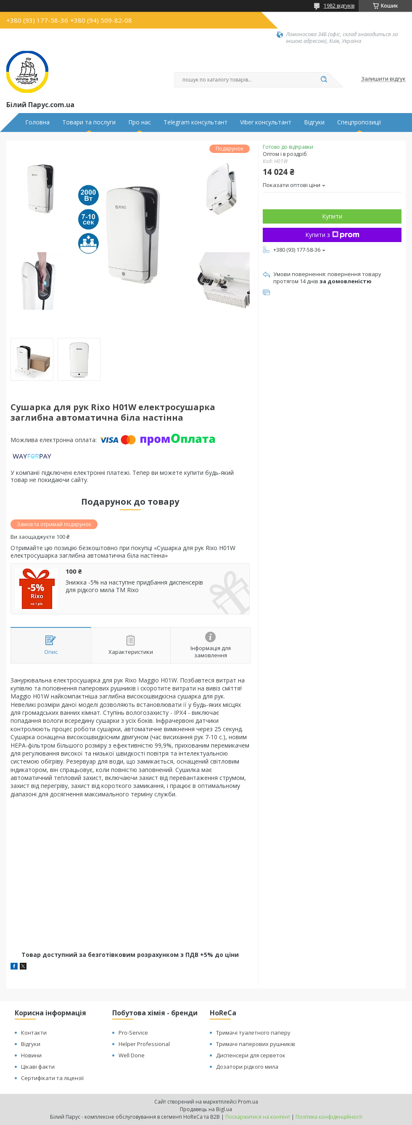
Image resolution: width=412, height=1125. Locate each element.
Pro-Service (133, 1032)
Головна (37, 122)
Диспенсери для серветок (250, 1055)
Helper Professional (144, 1044)
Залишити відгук (383, 79)
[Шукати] (323, 79)
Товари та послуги (89, 122)
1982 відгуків (339, 5)
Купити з (332, 235)
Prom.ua (248, 1101)
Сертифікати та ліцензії (52, 1078)
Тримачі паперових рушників (255, 1044)
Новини (31, 1055)
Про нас (139, 122)
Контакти (34, 1032)
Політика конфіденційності (329, 1116)
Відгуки (314, 122)
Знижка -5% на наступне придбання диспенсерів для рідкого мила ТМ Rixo (134, 586)
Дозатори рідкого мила (247, 1066)
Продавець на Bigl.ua (206, 1109)
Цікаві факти (38, 1066)
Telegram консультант (195, 122)
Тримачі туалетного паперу (253, 1032)
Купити (332, 216)
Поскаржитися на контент (257, 1116)
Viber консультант (265, 122)
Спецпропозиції (359, 122)
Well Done (132, 1055)
